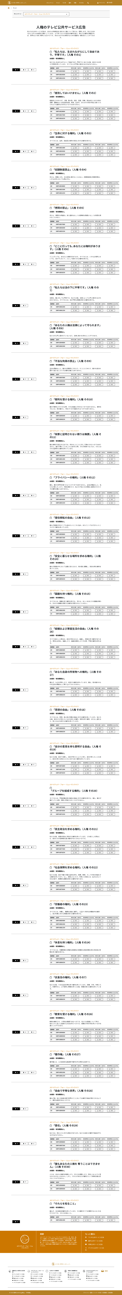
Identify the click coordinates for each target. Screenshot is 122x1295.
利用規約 (104, 1292)
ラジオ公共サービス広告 (94, 1237)
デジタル (81, 3)
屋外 (70, 3)
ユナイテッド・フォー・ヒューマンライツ (64, 48)
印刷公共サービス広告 (94, 1244)
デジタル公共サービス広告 (94, 1249)
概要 (42, 1234)
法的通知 (110, 1292)
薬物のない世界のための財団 (18, 1271)
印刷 (75, 3)
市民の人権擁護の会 (72, 1270)
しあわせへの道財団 (54, 1270)
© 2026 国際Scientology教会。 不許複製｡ (20, 1292)
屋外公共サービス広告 (94, 1241)
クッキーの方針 (97, 1292)
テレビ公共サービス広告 (18, 1274)
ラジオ (64, 3)
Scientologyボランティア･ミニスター (92, 1271)
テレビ (58, 3)
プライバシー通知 (88, 1292)
